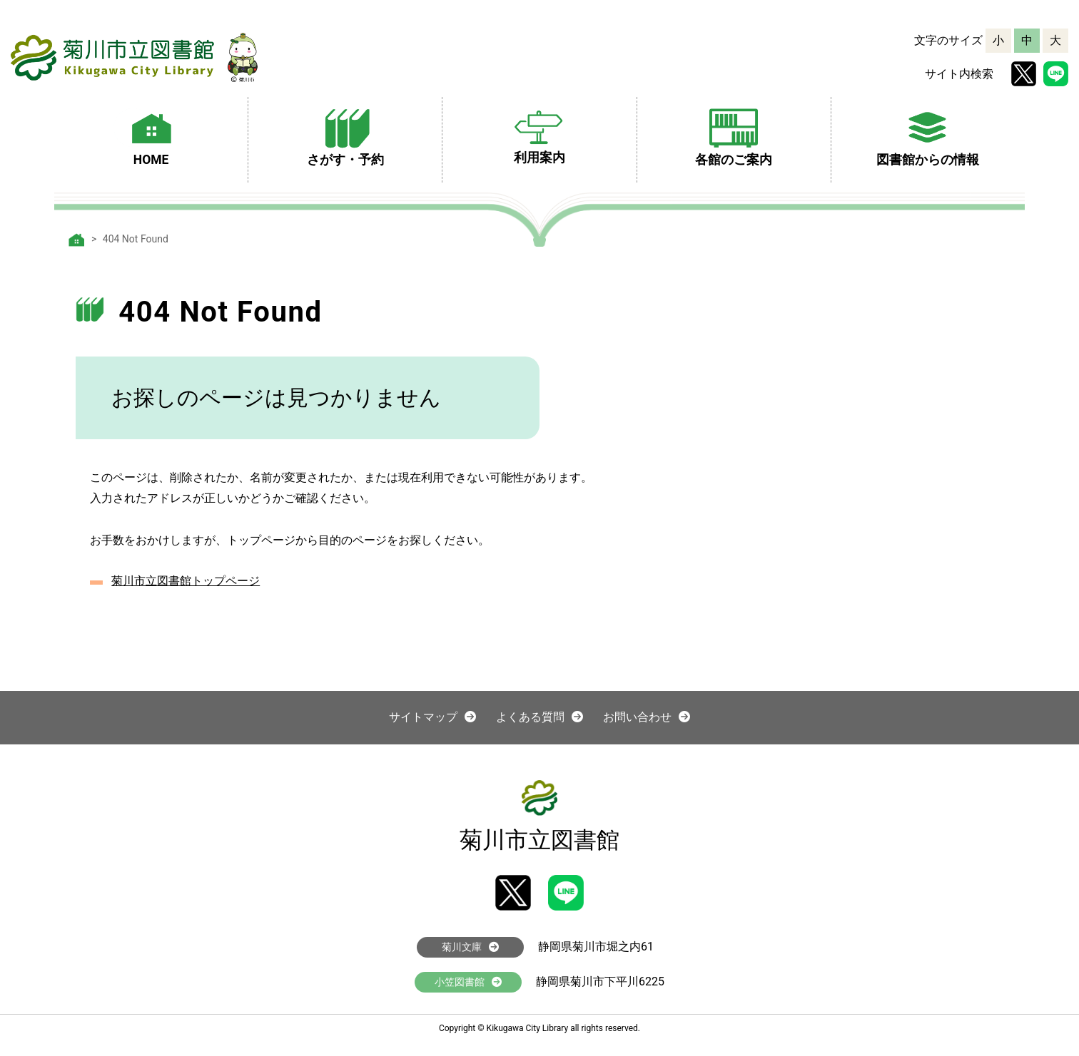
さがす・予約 (345, 135)
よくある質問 (539, 717)
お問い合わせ (646, 717)
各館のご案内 (733, 135)
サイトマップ (432, 717)
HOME (151, 135)
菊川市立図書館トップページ (185, 581)
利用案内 (539, 134)
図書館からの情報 (927, 135)
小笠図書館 (468, 982)
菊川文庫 (470, 947)
